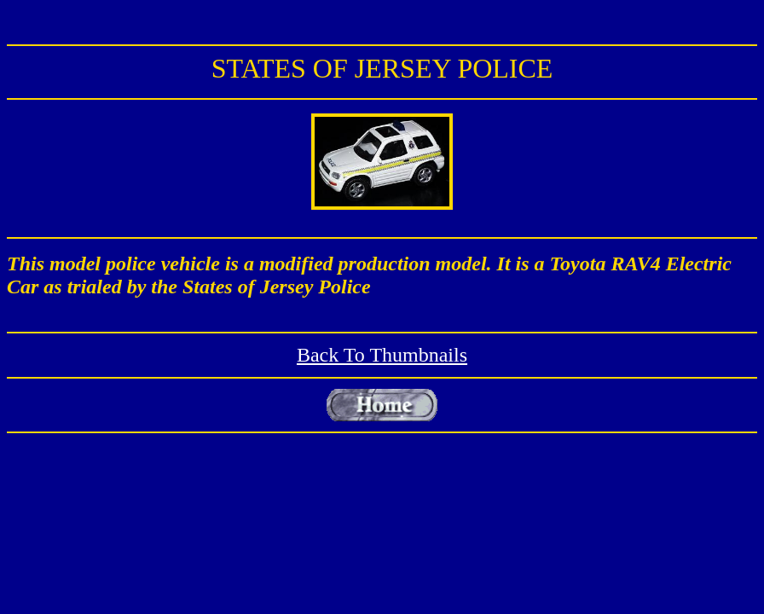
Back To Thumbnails (382, 355)
